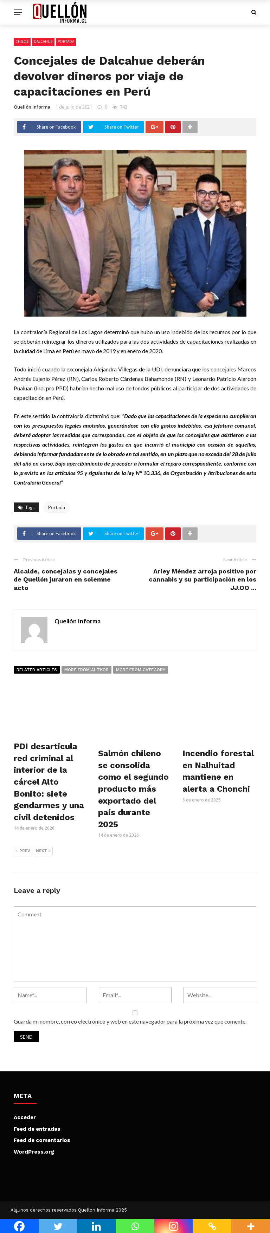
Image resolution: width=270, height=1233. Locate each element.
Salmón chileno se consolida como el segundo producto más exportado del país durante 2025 (133, 788)
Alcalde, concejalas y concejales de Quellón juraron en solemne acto (65, 579)
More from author (86, 669)
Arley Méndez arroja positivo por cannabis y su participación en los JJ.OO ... (202, 579)
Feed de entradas (37, 1129)
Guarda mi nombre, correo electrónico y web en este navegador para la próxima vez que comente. (130, 1021)
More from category (140, 669)
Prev (23, 851)
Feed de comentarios (42, 1140)
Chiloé (22, 41)
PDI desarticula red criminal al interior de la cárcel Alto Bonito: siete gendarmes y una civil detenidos (49, 781)
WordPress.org (34, 1152)
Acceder (25, 1117)
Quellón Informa (32, 107)
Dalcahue (43, 41)
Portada (66, 41)
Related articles (37, 669)
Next (43, 851)
